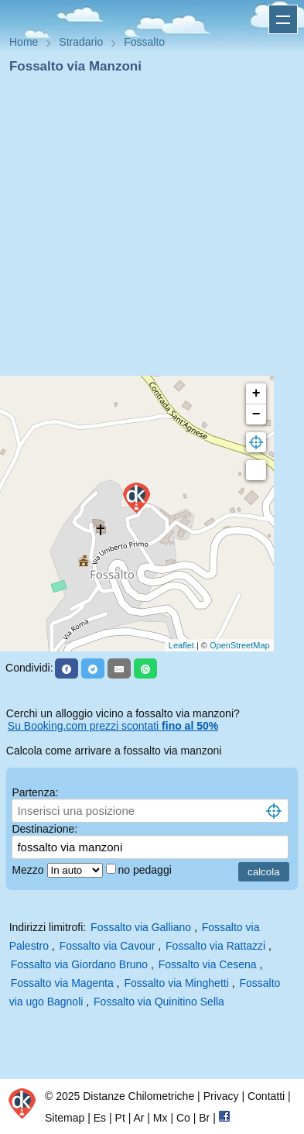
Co (183, 1118)
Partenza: (35, 792)
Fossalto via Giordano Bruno (79, 964)
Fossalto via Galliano (141, 927)
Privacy (221, 1096)
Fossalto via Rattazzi (215, 946)
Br (204, 1118)
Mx (160, 1118)
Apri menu (283, 19)
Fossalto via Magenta (62, 983)
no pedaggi (146, 870)
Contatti (266, 1096)
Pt (120, 1118)
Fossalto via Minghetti (176, 983)
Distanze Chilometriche (138, 1096)
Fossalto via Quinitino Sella (159, 1001)
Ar (138, 1118)
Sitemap (64, 1118)
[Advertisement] (146, 230)
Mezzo (29, 870)
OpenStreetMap (240, 645)
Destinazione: (44, 829)
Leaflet (181, 645)
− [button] (256, 414)
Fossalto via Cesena (208, 964)
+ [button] (256, 393)
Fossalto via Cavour (107, 946)
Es (100, 1118)
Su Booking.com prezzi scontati (113, 726)
